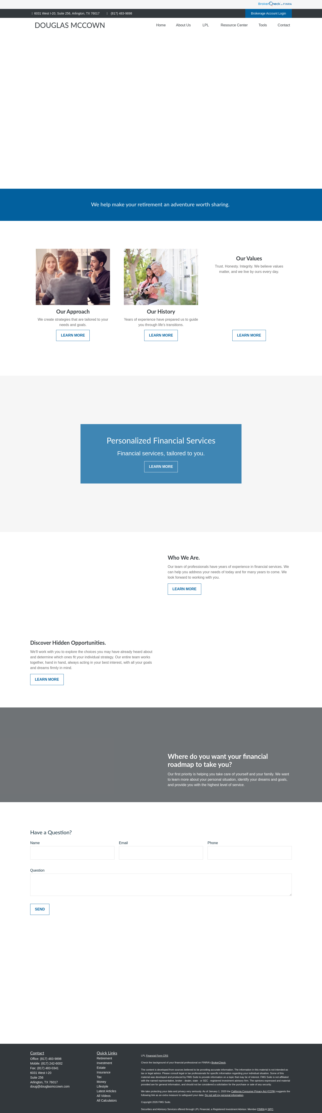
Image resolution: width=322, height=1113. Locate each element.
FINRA (261, 1109)
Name (35, 843)
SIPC (270, 1109)
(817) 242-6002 (52, 1063)
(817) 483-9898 (118, 13)
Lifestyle (102, 1086)
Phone (213, 843)
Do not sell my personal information (224, 1095)
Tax (99, 1077)
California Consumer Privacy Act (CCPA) (253, 1091)
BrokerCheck (218, 1062)
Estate (101, 1067)
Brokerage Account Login (268, 13)
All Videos (104, 1096)
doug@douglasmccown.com (50, 1086)
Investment (104, 1063)
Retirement (104, 1058)
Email (123, 843)
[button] (160, 25)
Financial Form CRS (157, 1055)
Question (37, 870)
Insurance (103, 1072)
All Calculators (107, 1100)
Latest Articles (106, 1091)
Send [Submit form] (40, 909)
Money (101, 1082)
